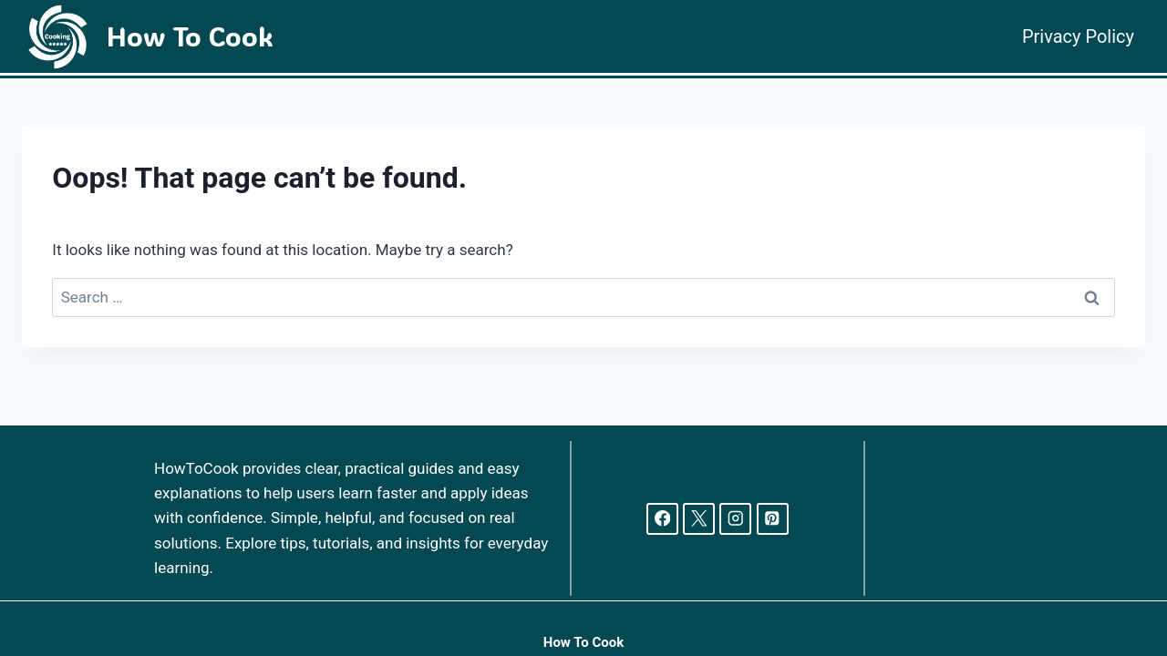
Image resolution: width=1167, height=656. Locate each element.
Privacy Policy (1078, 36)
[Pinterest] (773, 519)
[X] (699, 519)
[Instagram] (735, 519)
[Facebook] (662, 519)
